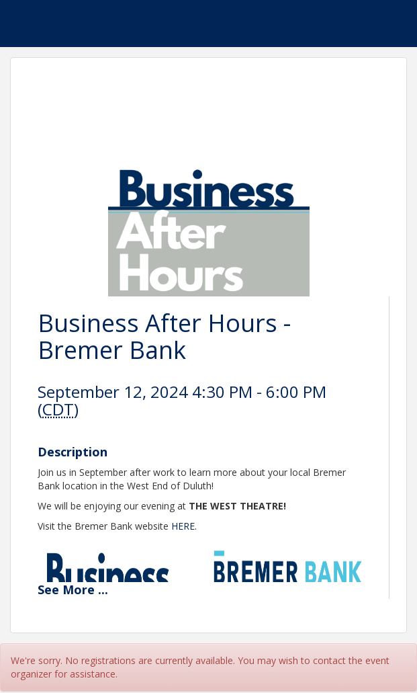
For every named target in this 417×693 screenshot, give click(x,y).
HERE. (184, 526)
